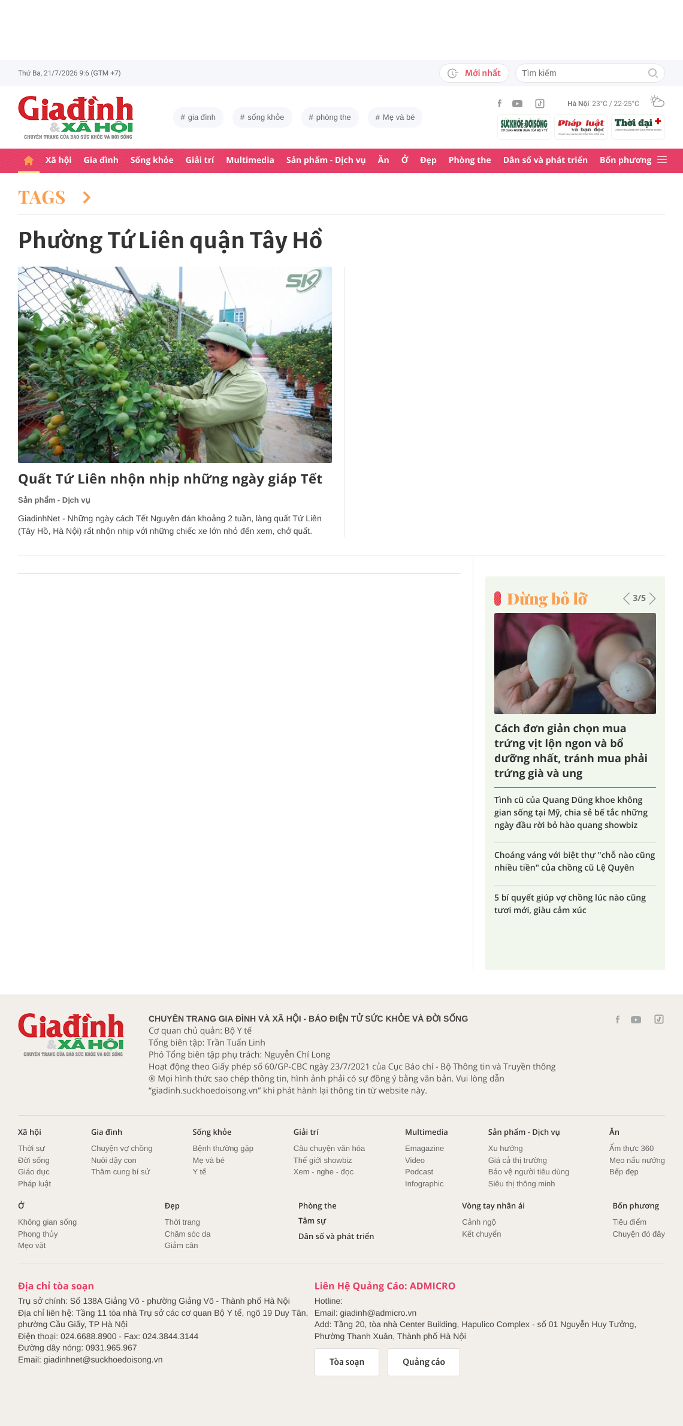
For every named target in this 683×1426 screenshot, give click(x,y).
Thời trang (182, 1221)
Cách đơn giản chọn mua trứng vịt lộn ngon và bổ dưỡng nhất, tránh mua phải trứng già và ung (571, 751)
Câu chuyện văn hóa (329, 1148)
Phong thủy (38, 1233)
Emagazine (424, 1148)
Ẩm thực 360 (631, 1148)
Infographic (424, 1183)
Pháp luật (34, 1183)
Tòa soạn (347, 1361)
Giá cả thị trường (517, 1160)
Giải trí (200, 160)
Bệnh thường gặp (222, 1148)
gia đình (202, 117)
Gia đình (101, 160)
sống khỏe (265, 117)
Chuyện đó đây (638, 1233)
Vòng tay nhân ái (493, 1205)
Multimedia (250, 160)
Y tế (199, 1171)
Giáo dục (34, 1171)
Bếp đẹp (624, 1171)
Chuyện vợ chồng (122, 1148)
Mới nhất (474, 73)
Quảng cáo (424, 1361)
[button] (626, 599)
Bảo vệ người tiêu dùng (528, 1171)
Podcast (419, 1171)
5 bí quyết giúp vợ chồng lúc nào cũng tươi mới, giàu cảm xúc (570, 904)
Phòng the (470, 160)
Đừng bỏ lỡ (547, 598)
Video (415, 1160)
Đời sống (34, 1160)
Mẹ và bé (399, 117)
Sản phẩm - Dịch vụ (326, 160)
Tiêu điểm (629, 1221)
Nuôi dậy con (114, 1160)
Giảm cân (181, 1245)
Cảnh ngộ (479, 1221)
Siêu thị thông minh (521, 1183)
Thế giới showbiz (323, 1160)
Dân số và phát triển (545, 160)
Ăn (383, 160)
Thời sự (31, 1148)
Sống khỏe (152, 160)
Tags (54, 197)
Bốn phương (625, 160)
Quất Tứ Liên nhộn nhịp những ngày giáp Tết (170, 479)
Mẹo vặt (32, 1245)
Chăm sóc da (188, 1233)
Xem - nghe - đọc (323, 1171)
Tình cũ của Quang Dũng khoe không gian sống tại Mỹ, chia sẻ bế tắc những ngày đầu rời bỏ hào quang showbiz (571, 812)
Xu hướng (505, 1148)
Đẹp (428, 160)
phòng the (333, 117)
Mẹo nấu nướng (637, 1160)
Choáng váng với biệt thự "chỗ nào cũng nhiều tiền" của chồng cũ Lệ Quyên (574, 862)
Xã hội (59, 160)
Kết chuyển (481, 1233)
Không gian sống (47, 1221)
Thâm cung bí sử (120, 1171)
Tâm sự (312, 1220)
